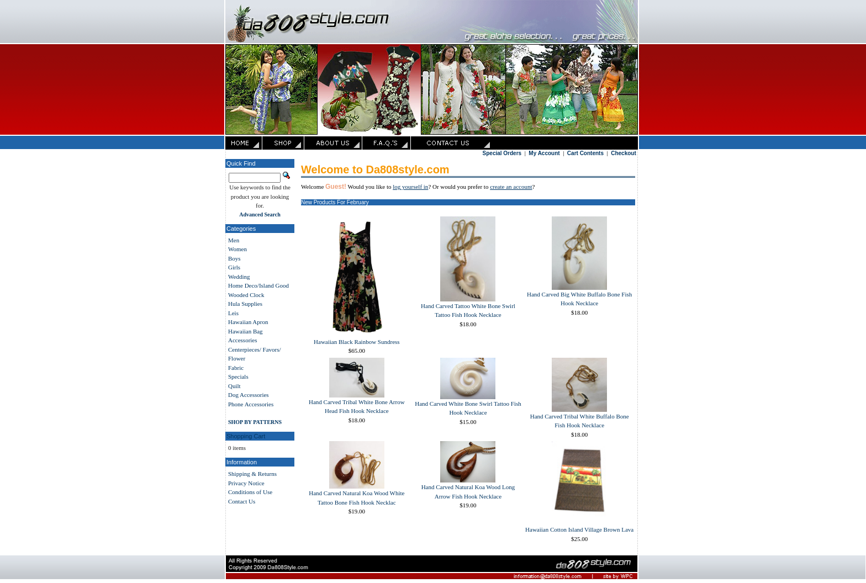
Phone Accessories (250, 404)
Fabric (236, 367)
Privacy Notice (246, 483)
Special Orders (502, 153)
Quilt (234, 386)
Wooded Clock (246, 295)
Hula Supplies (245, 303)
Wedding (239, 276)
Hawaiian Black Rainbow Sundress (357, 341)
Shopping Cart (245, 436)
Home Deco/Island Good (258, 285)
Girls (234, 267)
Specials (238, 376)
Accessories (242, 340)
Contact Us (241, 501)
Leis (233, 313)
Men (233, 240)
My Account (544, 153)
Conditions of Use (250, 492)
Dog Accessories (248, 394)
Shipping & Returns (252, 473)
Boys (234, 258)
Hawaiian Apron (248, 322)
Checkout (623, 153)
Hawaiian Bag (245, 331)
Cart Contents (585, 153)
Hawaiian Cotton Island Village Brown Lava (579, 529)
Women (237, 249)
